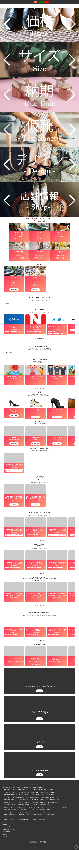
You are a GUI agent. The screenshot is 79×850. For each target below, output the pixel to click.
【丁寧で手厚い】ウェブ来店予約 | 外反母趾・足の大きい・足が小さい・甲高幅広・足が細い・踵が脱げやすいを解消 (28, 789)
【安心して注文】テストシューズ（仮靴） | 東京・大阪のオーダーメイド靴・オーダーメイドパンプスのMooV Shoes (28, 804)
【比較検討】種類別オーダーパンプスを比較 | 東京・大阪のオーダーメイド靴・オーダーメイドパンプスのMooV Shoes (28, 814)
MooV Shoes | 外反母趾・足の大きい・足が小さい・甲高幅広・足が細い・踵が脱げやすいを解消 (24, 785)
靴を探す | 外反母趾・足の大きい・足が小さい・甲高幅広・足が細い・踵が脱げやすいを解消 (23, 787)
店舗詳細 (14, 504)
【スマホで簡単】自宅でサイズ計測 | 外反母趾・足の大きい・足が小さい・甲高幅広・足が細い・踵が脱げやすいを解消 (28, 794)
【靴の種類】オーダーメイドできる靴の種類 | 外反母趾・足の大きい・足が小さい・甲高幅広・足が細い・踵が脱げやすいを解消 (30, 802)
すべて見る (39, 338)
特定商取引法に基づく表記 (9, 829)
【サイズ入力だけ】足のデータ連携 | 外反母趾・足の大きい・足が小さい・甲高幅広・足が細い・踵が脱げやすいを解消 (28, 792)
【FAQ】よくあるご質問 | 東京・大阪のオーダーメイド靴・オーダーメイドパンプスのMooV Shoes (24, 819)
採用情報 (5, 834)
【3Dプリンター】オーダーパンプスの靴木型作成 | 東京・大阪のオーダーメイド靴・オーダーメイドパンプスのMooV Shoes (29, 812)
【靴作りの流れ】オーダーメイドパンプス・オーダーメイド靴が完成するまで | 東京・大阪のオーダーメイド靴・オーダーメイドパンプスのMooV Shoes (35, 807)
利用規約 (5, 824)
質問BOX (41, 1)
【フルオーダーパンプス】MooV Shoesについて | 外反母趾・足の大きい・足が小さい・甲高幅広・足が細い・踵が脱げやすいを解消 (31, 797)
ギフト (35, 1)
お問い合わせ (6, 836)
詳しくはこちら (35, 417)
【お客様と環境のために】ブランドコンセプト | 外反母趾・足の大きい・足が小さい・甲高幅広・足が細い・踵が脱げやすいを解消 (31, 799)
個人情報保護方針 (7, 822)
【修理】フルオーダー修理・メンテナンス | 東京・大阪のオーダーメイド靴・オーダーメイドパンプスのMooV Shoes (28, 817)
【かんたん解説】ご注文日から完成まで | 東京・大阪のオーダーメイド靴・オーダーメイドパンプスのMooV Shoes (27, 809)
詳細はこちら (14, 289)
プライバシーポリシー (8, 826)
